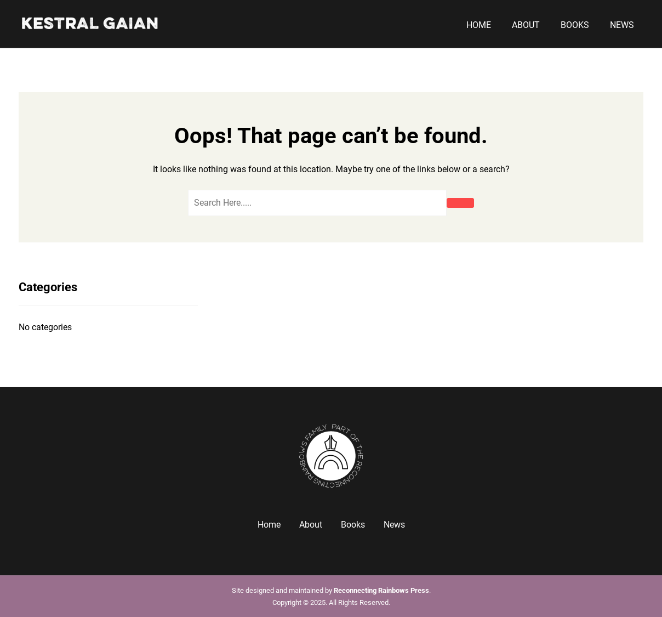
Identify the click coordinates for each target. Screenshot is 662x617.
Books (575, 25)
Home (478, 25)
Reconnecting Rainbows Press (381, 590)
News (622, 25)
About (526, 25)
